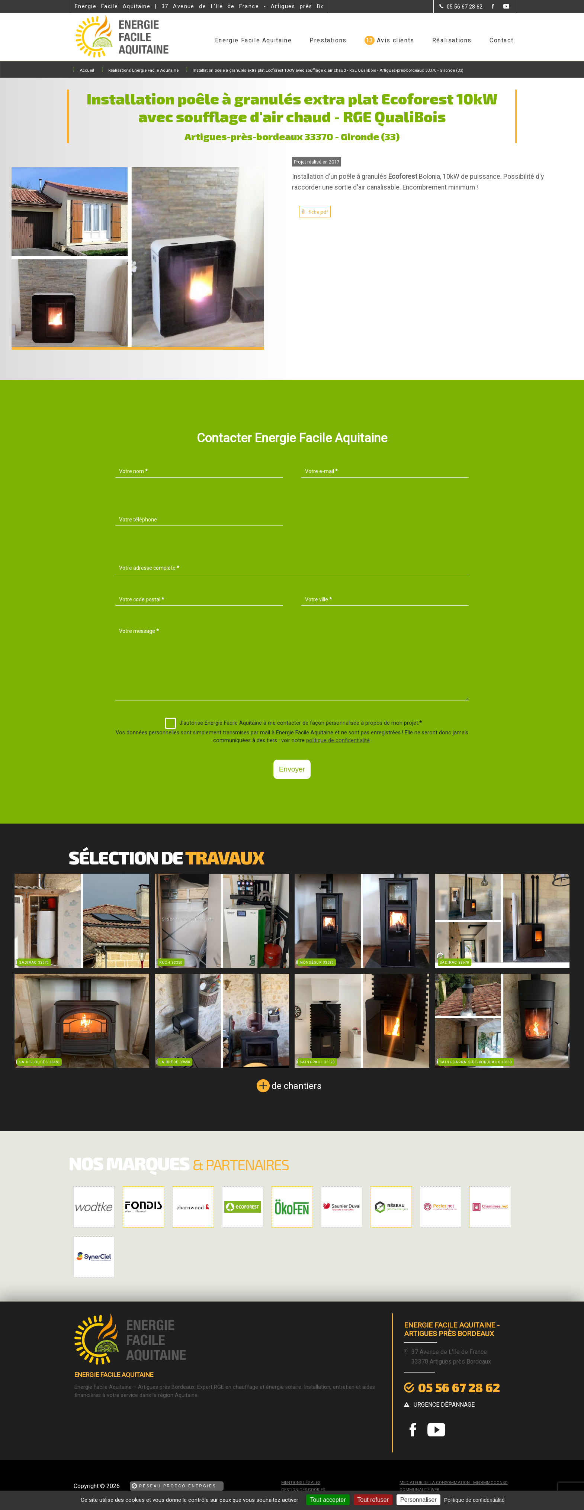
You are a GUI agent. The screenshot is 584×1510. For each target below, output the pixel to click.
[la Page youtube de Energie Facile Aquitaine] (501, 7)
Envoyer (292, 769)
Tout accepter (328, 1500)
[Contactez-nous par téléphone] (460, 6)
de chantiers (296, 1086)
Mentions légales (300, 1482)
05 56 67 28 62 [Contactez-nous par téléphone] (459, 1387)
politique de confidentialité (338, 740)
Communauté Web (419, 1489)
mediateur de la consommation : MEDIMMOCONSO (454, 1482)
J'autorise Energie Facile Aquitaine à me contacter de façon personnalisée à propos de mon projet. (293, 723)
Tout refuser (373, 1500)
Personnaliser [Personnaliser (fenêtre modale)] (418, 1500)
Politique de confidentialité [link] (474, 1500)
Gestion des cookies (303, 1489)
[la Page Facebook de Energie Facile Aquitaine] (488, 7)
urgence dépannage (444, 1404)
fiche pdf (318, 212)
